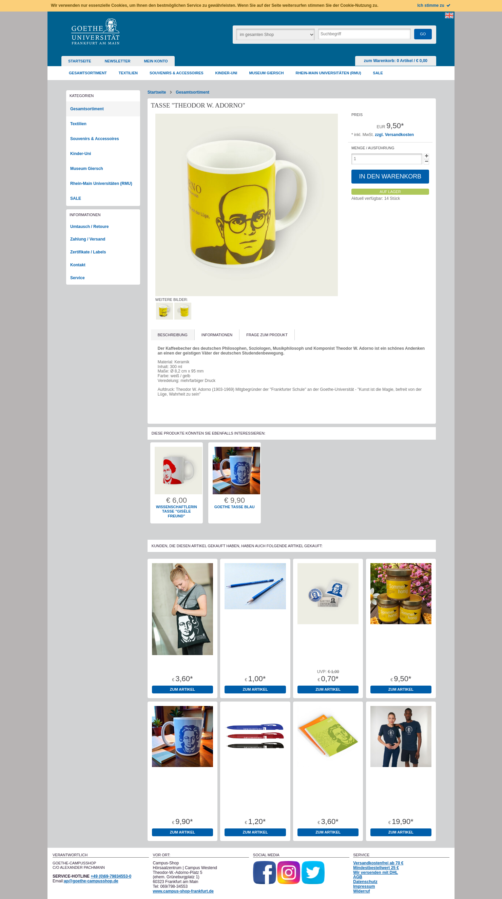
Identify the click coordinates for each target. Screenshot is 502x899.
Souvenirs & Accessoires (94, 138)
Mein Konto (156, 61)
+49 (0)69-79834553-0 (111, 876)
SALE (75, 198)
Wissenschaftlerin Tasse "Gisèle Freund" (176, 511)
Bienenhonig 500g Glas (401, 658)
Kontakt (77, 265)
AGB (357, 877)
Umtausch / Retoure (89, 226)
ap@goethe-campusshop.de (91, 881)
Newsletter (118, 61)
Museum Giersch (86, 168)
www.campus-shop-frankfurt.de (183, 891)
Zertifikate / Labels (88, 252)
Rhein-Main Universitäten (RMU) (101, 183)
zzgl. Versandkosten (394, 134)
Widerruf (361, 891)
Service (77, 277)
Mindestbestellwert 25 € (376, 867)
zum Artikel (182, 689)
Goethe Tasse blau (234, 507)
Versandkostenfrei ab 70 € (378, 863)
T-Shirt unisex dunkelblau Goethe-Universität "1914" (401, 803)
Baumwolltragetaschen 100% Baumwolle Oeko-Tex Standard (182, 662)
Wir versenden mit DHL (375, 872)
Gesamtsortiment (192, 92)
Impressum (364, 886)
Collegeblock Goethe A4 (328, 801)
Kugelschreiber (255, 801)
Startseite (79, 61)
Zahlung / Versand (87, 239)
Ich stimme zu (434, 5)
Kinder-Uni (80, 153)
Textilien (78, 123)
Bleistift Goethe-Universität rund (255, 660)
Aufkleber (328, 658)
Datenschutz (365, 881)
